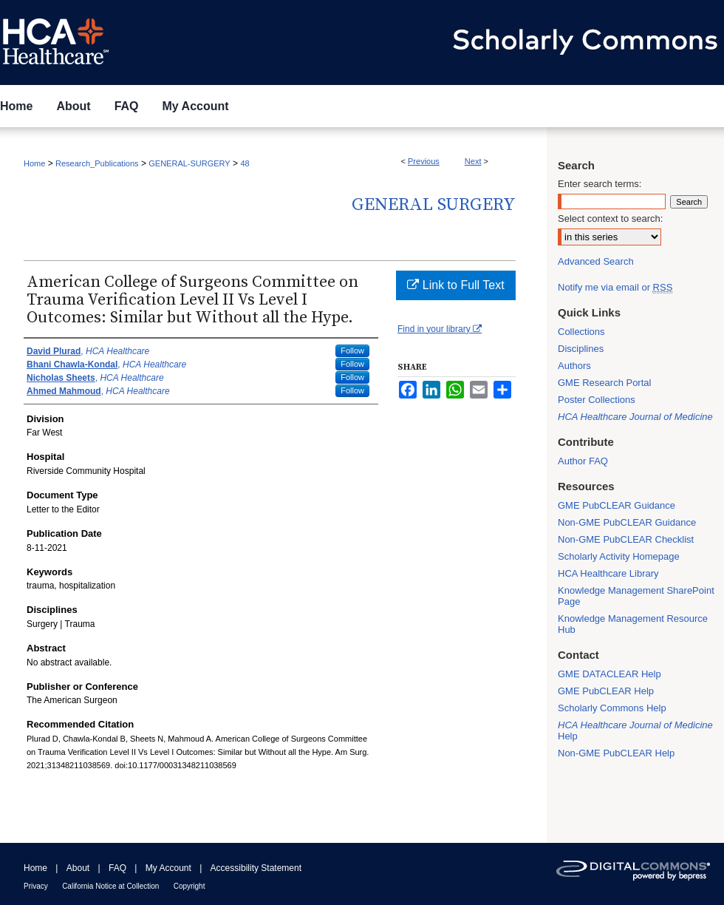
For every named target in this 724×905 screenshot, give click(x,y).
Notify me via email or (615, 287)
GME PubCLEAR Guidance (616, 505)
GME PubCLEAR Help (606, 690)
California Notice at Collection (110, 886)
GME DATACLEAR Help (609, 673)
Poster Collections (596, 399)
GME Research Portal (604, 382)
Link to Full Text (455, 285)
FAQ (117, 868)
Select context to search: (610, 218)
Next (473, 161)
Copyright (189, 886)
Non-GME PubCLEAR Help (616, 753)
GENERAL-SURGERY (189, 163)
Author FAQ (583, 461)
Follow (352, 350)
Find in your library (439, 329)
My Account (168, 868)
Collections (581, 331)
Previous (424, 161)
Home (34, 163)
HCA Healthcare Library (608, 573)
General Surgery (434, 205)
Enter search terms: (599, 183)
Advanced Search (596, 261)
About (77, 868)
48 (244, 163)
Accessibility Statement (256, 868)
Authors (574, 365)
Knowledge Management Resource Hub (633, 624)
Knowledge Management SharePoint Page (636, 596)
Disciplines (581, 348)
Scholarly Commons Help (612, 708)
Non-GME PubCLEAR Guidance (627, 522)
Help (635, 730)
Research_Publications (97, 163)
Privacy (36, 886)
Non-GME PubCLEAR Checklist (626, 539)
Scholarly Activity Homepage (619, 556)
